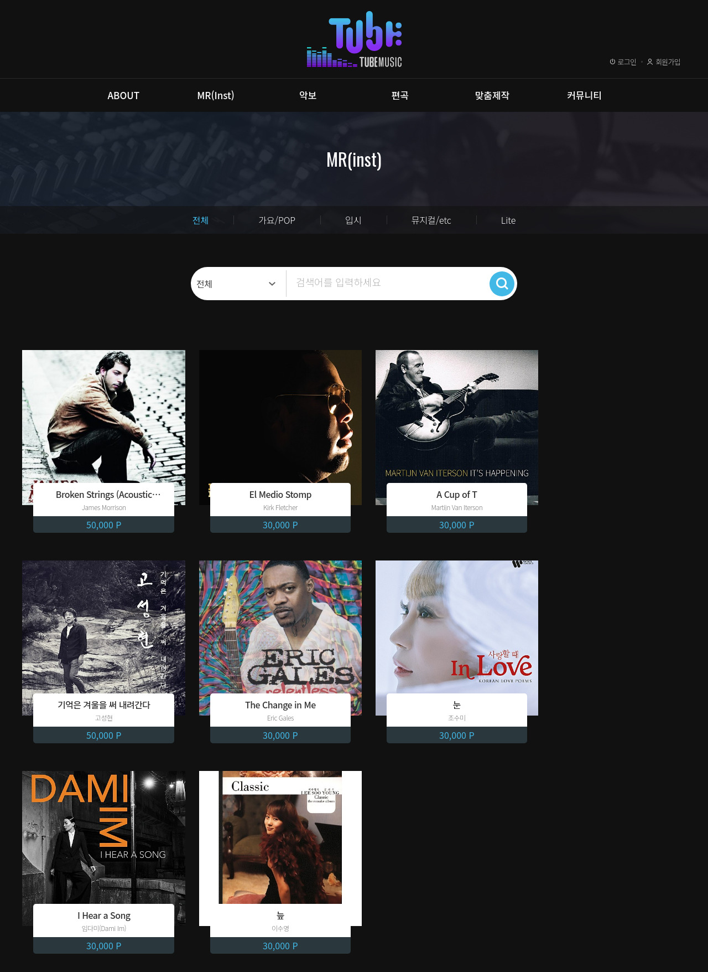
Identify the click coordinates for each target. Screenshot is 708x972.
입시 (353, 220)
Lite (508, 220)
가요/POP (276, 220)
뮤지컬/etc (431, 220)
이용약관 (49, 918)
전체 (200, 220)
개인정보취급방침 (114, 918)
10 (377, 779)
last (426, 778)
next (409, 778)
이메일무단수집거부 (196, 918)
